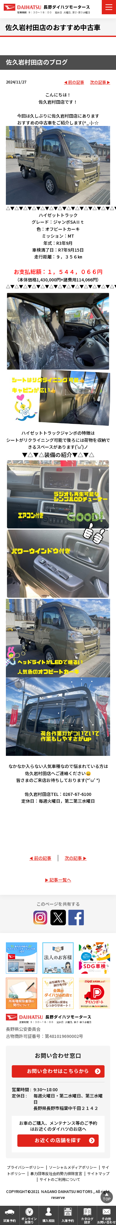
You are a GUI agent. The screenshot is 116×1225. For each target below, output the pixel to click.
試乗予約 (9, 1220)
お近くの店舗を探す (58, 1140)
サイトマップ (98, 1173)
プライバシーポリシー (25, 1167)
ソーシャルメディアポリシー (73, 1167)
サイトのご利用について (60, 1179)
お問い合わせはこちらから (58, 1071)
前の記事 (76, 82)
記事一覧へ (60, 880)
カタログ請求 (87, 1220)
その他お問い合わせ (106, 1220)
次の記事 (98, 82)
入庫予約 (68, 1220)
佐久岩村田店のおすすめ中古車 (53, 27)
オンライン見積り (29, 1220)
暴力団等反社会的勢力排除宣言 (56, 1173)
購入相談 (48, 1220)
